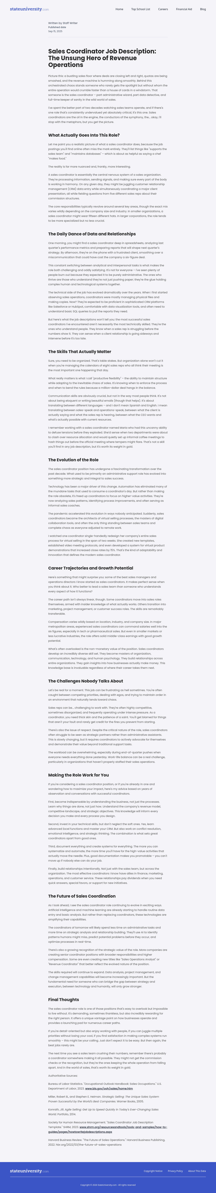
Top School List (140, 9)
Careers (163, 9)
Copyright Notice (153, 1171)
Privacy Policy (175, 1171)
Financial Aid (184, 9)
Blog (203, 9)
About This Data (197, 1171)
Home (119, 9)
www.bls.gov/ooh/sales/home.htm (109, 1089)
